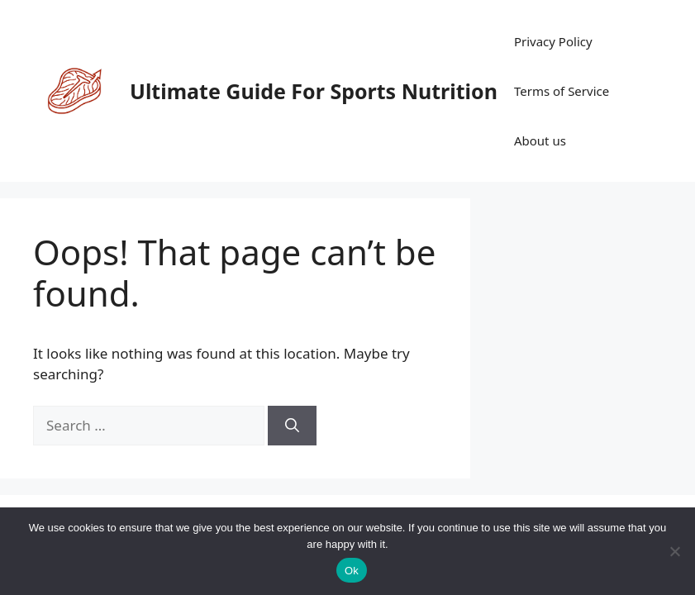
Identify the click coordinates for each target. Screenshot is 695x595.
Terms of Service (561, 91)
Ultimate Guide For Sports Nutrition (313, 91)
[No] (674, 551)
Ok (352, 570)
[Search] (292, 425)
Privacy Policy (553, 41)
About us (540, 140)
